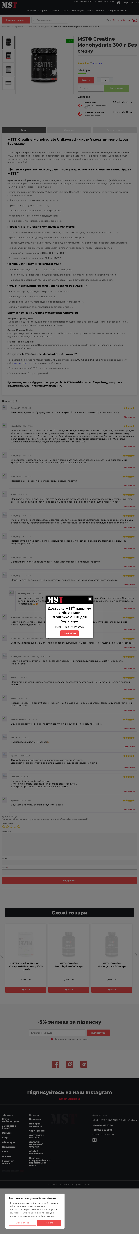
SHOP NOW (69, 633)
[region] (35, 1211)
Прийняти (49, 1223)
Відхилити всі (22, 1223)
